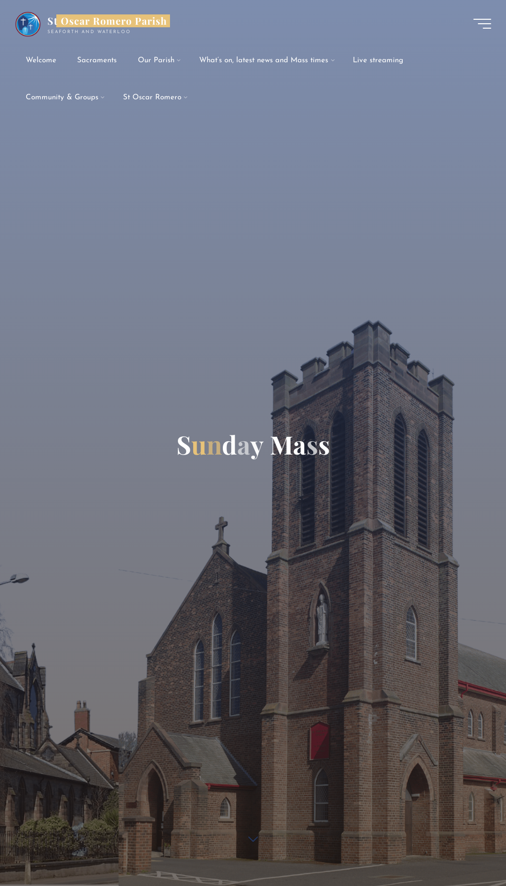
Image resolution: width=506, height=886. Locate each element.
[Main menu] (482, 24)
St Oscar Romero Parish (107, 20)
